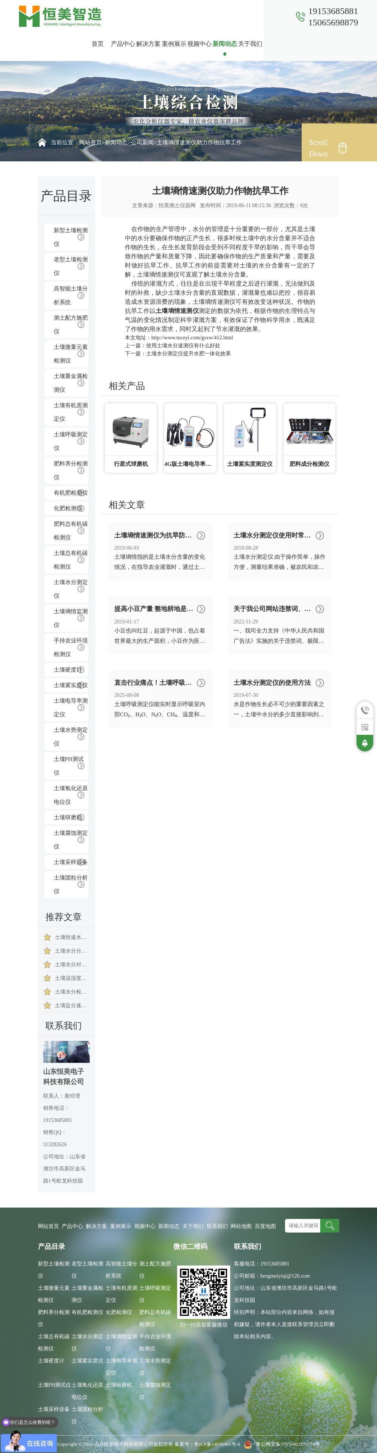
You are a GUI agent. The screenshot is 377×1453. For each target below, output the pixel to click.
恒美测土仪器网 (177, 205)
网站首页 (90, 142)
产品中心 (123, 44)
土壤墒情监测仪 (71, 618)
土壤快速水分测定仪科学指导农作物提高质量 (72, 937)
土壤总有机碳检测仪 (71, 560)
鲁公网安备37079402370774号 (280, 1444)
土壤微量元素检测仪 (71, 354)
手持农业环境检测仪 (71, 647)
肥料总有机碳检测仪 (71, 531)
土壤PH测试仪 (69, 766)
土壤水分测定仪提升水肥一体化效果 (188, 353)
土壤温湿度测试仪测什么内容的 (72, 978)
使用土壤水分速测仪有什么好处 (183, 345)
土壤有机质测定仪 (71, 412)
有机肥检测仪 (71, 493)
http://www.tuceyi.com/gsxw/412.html (192, 338)
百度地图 (265, 1226)
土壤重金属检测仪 (71, 383)
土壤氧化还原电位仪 (71, 795)
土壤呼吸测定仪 (71, 441)
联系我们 (276, 44)
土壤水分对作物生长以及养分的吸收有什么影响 (72, 964)
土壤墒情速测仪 (158, 274)
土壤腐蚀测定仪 (71, 840)
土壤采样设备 (71, 862)
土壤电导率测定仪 (71, 707)
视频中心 (199, 44)
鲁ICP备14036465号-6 (217, 1444)
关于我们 (250, 44)
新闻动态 (225, 44)
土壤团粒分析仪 (71, 884)
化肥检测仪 (68, 508)
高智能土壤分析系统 (71, 295)
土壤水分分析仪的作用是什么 (72, 951)
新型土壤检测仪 (71, 237)
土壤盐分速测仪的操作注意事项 (72, 1005)
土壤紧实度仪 (71, 685)
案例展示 (174, 44)
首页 (98, 44)
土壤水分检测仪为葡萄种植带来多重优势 (72, 992)
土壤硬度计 (68, 670)
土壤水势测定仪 (71, 737)
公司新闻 (142, 142)
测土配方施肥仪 (71, 324)
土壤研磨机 (68, 817)
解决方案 (148, 44)
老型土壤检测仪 (71, 266)
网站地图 (241, 1226)
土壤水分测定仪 (71, 589)
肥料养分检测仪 (71, 470)
